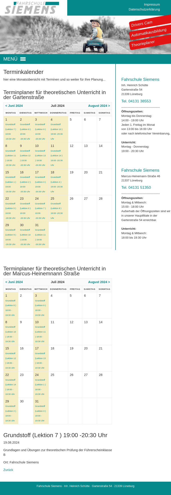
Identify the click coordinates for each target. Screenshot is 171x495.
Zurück (8, 470)
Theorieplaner (143, 43)
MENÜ (10, 59)
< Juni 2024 (14, 106)
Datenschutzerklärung (144, 9)
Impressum (152, 4)
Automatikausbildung (149, 32)
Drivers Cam (142, 24)
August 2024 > (99, 106)
